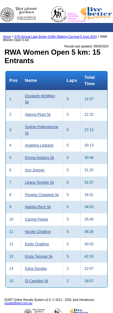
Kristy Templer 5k (39, 256)
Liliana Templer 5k (39, 182)
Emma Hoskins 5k (39, 158)
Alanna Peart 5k (38, 114)
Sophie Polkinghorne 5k (41, 130)
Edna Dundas (36, 268)
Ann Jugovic (35, 170)
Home (7, 36)
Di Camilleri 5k (36, 281)
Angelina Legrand (39, 145)
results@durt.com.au (18, 303)
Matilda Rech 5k (38, 207)
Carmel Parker (36, 219)
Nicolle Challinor (38, 232)
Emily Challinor (37, 244)
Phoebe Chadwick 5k (42, 195)
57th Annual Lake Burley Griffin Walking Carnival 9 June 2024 (55, 36)
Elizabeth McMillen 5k (40, 99)
